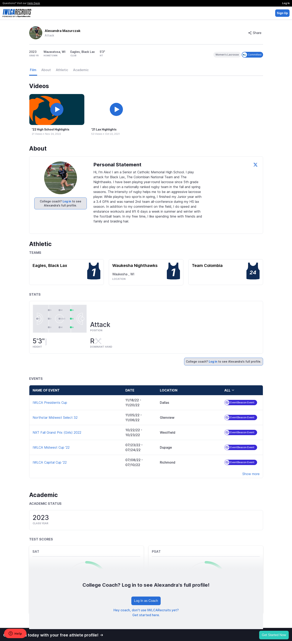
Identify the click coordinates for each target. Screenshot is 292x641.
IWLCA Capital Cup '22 (50, 462)
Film (33, 70)
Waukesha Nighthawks (135, 265)
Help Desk (33, 3)
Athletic (62, 70)
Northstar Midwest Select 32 (55, 417)
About (46, 70)
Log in (67, 201)
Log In (286, 3)
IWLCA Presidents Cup (50, 402)
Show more (251, 474)
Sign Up (282, 13)
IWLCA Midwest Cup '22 (51, 447)
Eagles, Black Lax (50, 265)
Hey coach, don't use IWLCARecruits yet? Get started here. (146, 612)
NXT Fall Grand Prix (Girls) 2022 (57, 432)
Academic (81, 70)
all (229, 390)
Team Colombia (207, 265)
